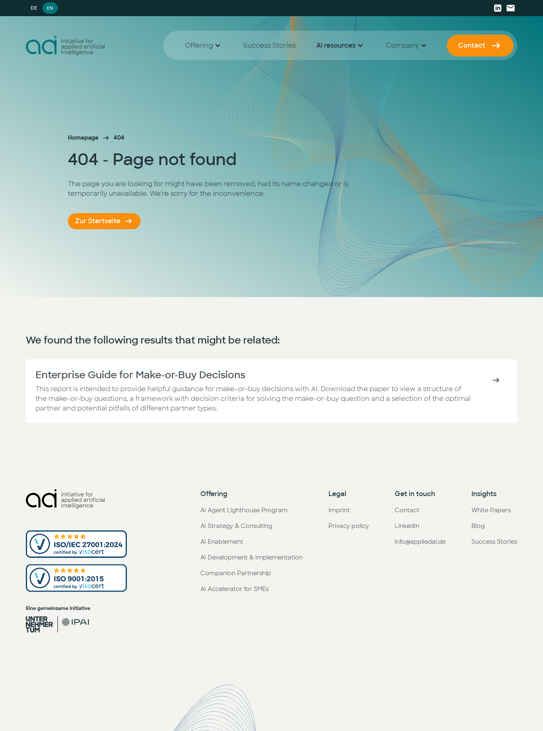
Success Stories (269, 45)
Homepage (83, 137)
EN (50, 8)
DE (34, 8)
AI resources (336, 45)
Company (402, 45)
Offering (199, 45)
